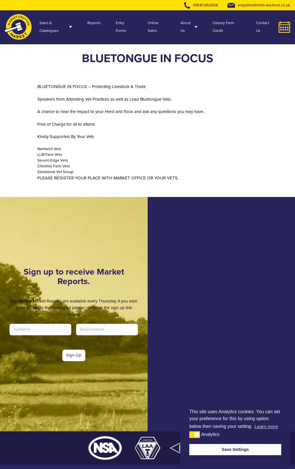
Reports (94, 23)
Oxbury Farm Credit (223, 26)
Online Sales (153, 26)
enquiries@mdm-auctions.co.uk (264, 5)
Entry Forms (121, 26)
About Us (188, 26)
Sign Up (73, 355)
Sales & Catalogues (55, 26)
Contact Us (262, 26)
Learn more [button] (266, 426)
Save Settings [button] (235, 449)
